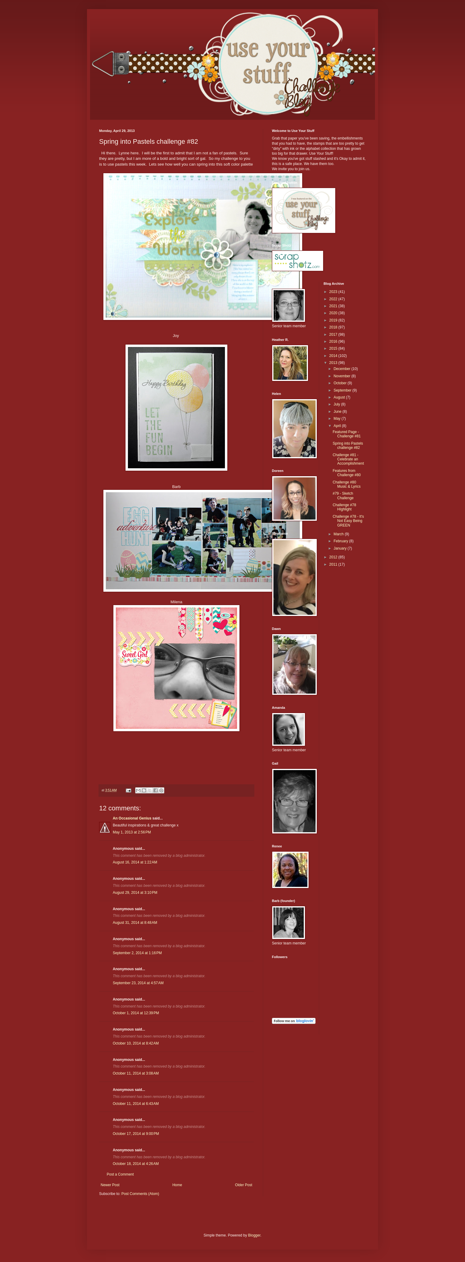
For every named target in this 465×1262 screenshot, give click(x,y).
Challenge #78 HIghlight (344, 507)
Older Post (243, 1185)
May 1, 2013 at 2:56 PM (132, 832)
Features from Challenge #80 (346, 473)
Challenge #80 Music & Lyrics (346, 484)
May (337, 418)
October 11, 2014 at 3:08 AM (136, 1073)
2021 (333, 306)
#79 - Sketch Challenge (343, 495)
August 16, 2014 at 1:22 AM (135, 862)
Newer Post (110, 1185)
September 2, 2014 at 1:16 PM (137, 953)
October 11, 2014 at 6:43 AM (136, 1104)
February (341, 541)
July (337, 404)
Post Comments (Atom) (140, 1194)
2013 (333, 363)
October (340, 383)
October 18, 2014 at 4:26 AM (136, 1164)
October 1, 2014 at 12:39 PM (136, 1013)
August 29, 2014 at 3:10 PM (135, 892)
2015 (333, 348)
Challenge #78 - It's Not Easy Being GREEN (348, 520)
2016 (333, 341)
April (337, 426)
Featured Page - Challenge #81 (346, 434)
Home (177, 1185)
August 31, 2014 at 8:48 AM (135, 922)
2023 (333, 292)
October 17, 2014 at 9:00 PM (136, 1134)
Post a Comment (120, 1174)
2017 (333, 334)
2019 (333, 320)
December (342, 369)
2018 (333, 327)
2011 (333, 564)
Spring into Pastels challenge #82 (348, 445)
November (342, 376)
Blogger (254, 1235)
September (342, 390)
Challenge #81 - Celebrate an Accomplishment (348, 459)
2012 (333, 557)
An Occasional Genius (132, 818)
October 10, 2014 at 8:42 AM (136, 1043)
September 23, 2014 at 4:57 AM (138, 983)
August (339, 397)
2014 (333, 356)
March (339, 534)
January (340, 548)
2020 (333, 313)
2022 (333, 299)
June (337, 411)
